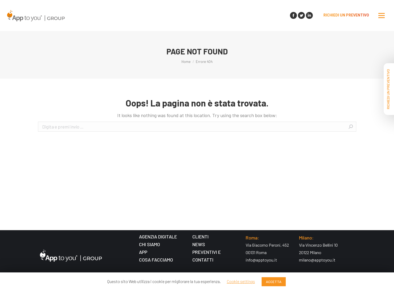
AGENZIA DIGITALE (158, 236)
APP (143, 252)
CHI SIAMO (149, 244)
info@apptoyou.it (261, 259)
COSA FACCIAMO (156, 260)
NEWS (198, 244)
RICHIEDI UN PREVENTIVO (388, 89)
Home (185, 61)
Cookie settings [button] (241, 281)
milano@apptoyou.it (317, 259)
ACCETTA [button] (274, 281)
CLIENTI (200, 236)
